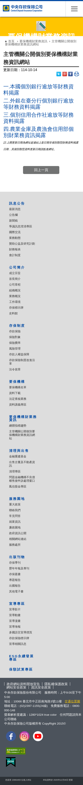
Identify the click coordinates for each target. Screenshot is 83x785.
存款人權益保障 (19, 354)
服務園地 (17, 499)
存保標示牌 (16, 307)
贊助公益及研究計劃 (22, 243)
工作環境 (15, 302)
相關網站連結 (17, 539)
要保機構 (17, 381)
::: (3, 38)
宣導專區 (17, 603)
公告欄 (13, 215)
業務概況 (15, 296)
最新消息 (15, 209)
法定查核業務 (17, 398)
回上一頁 (41, 170)
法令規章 (15, 369)
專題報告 (15, 580)
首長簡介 (15, 278)
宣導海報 (15, 626)
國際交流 (15, 232)
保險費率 (15, 342)
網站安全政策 (16, 687)
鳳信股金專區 (17, 486)
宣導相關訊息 (17, 644)
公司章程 (15, 284)
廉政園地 (15, 527)
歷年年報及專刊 (19, 568)
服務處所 (15, 544)
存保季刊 (15, 562)
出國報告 (15, 585)
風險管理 (15, 348)
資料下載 (15, 393)
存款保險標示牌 (19, 638)
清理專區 (15, 471)
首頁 (11, 41)
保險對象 (15, 337)
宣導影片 (15, 609)
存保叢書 (15, 574)
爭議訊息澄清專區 (20, 226)
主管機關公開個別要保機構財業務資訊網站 (22, 435)
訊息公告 (17, 203)
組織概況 (15, 290)
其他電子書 (16, 591)
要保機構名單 (17, 387)
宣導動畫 (15, 615)
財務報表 (15, 249)
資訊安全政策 (41, 687)
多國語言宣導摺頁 (20, 632)
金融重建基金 (17, 456)
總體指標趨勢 (17, 425)
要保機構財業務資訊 (33, 41)
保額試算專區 (21, 669)
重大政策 (15, 504)
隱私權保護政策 (56, 684)
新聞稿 (13, 220)
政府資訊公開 (17, 533)
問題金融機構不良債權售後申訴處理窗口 (22, 479)
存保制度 (17, 325)
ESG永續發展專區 (21, 657)
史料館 (13, 313)
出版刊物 (17, 557)
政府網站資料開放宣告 (23, 684)
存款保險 (15, 331)
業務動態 (15, 238)
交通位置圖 (72, 701)
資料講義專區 (17, 404)
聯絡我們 (15, 510)
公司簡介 (17, 267)
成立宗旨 (15, 273)
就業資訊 (15, 521)
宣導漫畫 (15, 621)
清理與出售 (19, 450)
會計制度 (15, 255)
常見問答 (15, 516)
